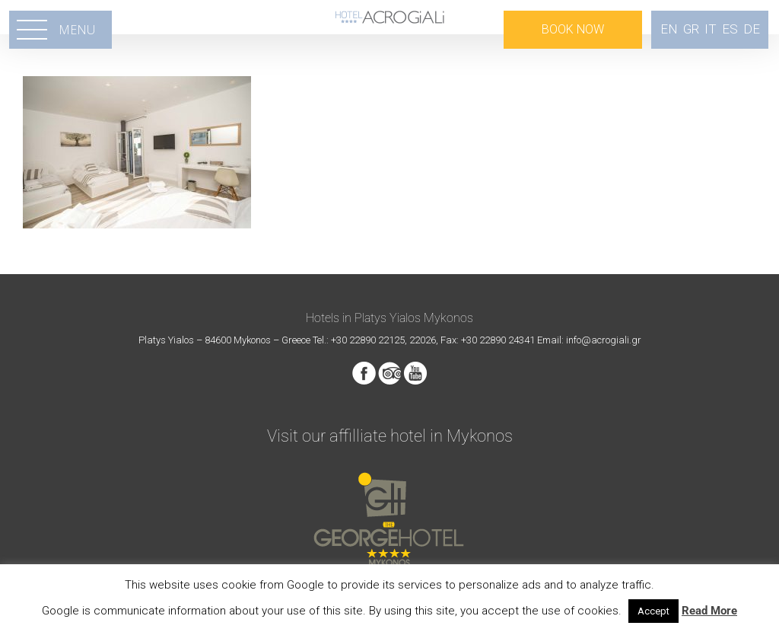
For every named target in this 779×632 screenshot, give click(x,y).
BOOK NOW (573, 29)
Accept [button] (653, 611)
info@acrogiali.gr (603, 340)
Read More (709, 611)
